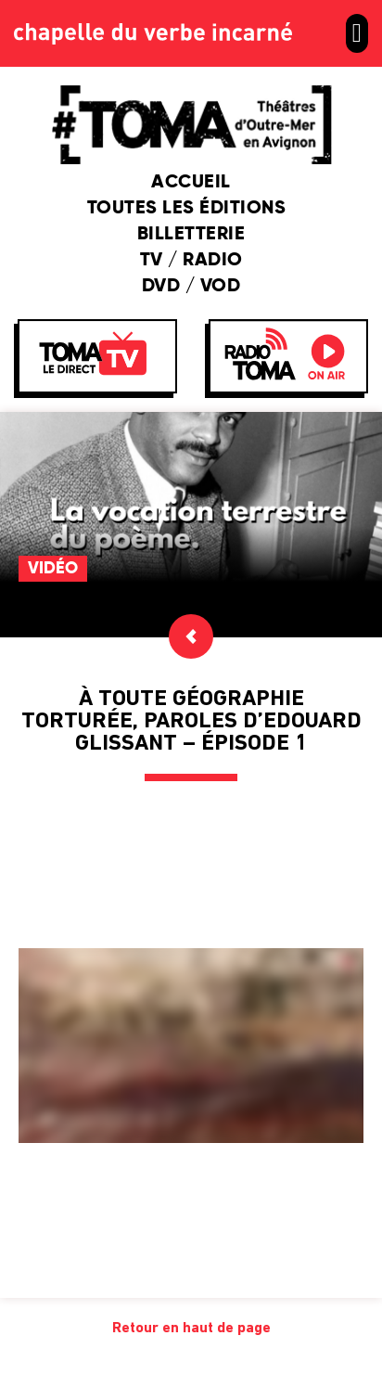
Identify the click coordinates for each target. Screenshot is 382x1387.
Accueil (191, 182)
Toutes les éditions (191, 208)
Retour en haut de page (191, 1328)
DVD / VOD (191, 286)
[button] (357, 33)
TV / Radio (191, 260)
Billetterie (191, 234)
